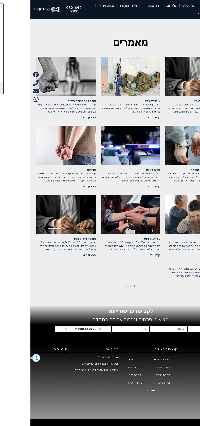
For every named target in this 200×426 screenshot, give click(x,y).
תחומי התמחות (188, 375)
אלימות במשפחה (183, 239)
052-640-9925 (74, 357)
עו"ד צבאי (140, 5)
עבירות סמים (104, 375)
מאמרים (191, 398)
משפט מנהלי (76, 5)
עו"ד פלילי (158, 5)
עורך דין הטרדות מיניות (51, 101)
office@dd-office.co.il (63, 363)
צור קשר (165, 13)
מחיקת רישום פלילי (53, 239)
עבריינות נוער (121, 239)
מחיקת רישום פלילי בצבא (178, 101)
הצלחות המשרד (99, 5)
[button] (5, 358)
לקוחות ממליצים (186, 13)
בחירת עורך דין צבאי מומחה (177, 170)
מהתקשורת (189, 390)
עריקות (61, 170)
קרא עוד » (188, 117)
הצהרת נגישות (188, 406)
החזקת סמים (186, 265)
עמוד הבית (190, 359)
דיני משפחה (121, 5)
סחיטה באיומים (105, 367)
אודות (174, 5)
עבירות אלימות (132, 375)
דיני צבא (103, 359)
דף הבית (190, 5)
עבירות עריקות (133, 382)
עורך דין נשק (122, 101)
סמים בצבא (123, 170)
